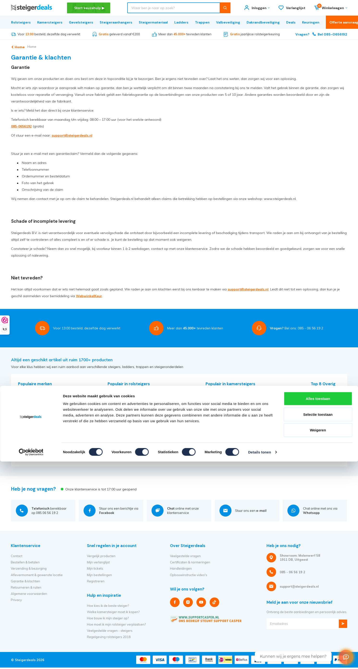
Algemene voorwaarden (29, 594)
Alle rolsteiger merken (124, 423)
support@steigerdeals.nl (72, 135)
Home (38, 46)
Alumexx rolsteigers (122, 410)
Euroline (24, 404)
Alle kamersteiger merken (225, 410)
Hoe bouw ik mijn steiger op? (108, 618)
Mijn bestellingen (99, 575)
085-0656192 (21, 126)
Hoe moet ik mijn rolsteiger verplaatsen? (116, 624)
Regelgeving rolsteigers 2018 (109, 637)
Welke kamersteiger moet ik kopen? (113, 612)
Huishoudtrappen (323, 436)
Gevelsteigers (81, 22)
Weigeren (318, 493)
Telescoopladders (324, 423)
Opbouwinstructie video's (188, 575)
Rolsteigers (21, 22)
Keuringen (310, 22)
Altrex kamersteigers (221, 392)
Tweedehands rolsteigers (127, 417)
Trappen (202, 22)
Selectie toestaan (318, 477)
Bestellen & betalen (25, 562)
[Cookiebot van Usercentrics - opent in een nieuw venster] (31, 515)
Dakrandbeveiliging (263, 22)
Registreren (95, 581)
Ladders (181, 22)
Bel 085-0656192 (321, 34)
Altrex (22, 392)
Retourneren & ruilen (26, 587)
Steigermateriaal (153, 22)
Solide (22, 436)
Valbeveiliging (228, 22)
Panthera (25, 423)
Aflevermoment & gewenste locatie (37, 575)
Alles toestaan (318, 461)
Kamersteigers (49, 22)
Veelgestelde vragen (185, 556)
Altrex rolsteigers (120, 392)
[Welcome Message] (346, 657)
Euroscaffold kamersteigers (226, 398)
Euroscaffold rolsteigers (125, 398)
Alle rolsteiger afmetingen (127, 429)
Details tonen (259, 515)
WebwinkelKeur (89, 296)
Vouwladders (320, 429)
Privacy (16, 600)
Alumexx (24, 398)
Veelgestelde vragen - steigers (110, 631)
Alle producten (118, 436)
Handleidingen (181, 568)
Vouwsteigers (216, 404)
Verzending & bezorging (29, 568)
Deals (291, 22)
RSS (21, 429)
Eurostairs (25, 417)
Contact (16, 556)
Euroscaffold (27, 410)
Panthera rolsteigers (123, 404)
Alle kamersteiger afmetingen (227, 417)
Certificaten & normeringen (190, 562)
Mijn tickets (95, 568)
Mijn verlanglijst (98, 562)
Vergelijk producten (101, 556)
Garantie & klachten (25, 581)
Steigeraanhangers (116, 22)
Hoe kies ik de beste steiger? (108, 606)
